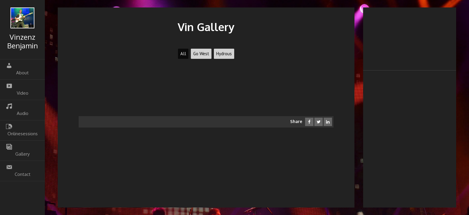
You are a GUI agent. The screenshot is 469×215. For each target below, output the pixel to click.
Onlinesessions (22, 129)
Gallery (18, 150)
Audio (17, 109)
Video (17, 89)
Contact (18, 170)
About (17, 69)
